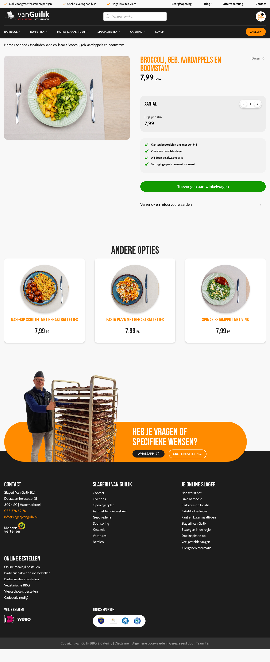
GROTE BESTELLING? (185, 454)
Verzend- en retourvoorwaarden (166, 204)
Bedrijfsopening (181, 4)
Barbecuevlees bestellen (21, 579)
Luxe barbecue (191, 499)
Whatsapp (145, 454)
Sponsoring (101, 523)
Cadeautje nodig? (16, 598)
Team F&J (202, 643)
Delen (255, 58)
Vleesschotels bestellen (21, 591)
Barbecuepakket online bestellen (27, 573)
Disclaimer (122, 643)
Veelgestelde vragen (195, 542)
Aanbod (21, 45)
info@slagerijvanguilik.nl (21, 517)
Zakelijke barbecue (194, 511)
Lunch (159, 31)
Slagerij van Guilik (193, 523)
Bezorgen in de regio (196, 530)
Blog (207, 4)
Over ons (99, 499)
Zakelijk (255, 31)
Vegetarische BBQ (17, 585)
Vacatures (100, 536)
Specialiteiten (107, 31)
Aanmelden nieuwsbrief (110, 511)
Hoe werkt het (191, 493)
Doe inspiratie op (193, 536)
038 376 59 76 (15, 511)
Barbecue (11, 31)
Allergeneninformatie (196, 548)
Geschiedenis (102, 517)
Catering (136, 31)
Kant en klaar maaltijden (198, 517)
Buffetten (37, 31)
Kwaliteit (99, 530)
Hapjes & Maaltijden (71, 31)
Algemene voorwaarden (149, 643)
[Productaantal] (250, 104)
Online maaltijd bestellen (22, 567)
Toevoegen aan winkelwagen (203, 186)
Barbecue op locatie (195, 505)
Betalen (98, 542)
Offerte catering (233, 4)
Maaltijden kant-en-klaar (47, 45)
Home (8, 45)
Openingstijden (103, 505)
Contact (261, 4)
